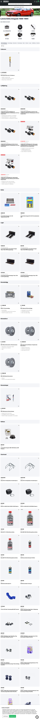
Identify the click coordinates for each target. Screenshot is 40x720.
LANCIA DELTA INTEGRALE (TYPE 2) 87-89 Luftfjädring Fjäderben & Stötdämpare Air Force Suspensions (10, 145)
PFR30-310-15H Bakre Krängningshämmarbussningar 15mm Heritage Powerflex (10, 663)
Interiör (20, 35)
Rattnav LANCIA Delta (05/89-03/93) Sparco (9, 506)
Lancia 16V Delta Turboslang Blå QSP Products (10, 609)
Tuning (33, 35)
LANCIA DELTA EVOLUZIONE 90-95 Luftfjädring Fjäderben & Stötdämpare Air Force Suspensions (10, 112)
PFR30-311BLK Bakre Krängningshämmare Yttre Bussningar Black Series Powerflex (9, 691)
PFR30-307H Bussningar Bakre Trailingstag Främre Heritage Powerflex (29, 610)
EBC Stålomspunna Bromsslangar (7, 411)
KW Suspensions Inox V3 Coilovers (8, 75)
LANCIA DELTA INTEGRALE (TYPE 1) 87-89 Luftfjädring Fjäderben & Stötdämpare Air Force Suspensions (30, 112)
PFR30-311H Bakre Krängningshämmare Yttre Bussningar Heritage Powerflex (30, 691)
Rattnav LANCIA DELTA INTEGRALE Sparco (29, 506)
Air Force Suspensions (4, 110)
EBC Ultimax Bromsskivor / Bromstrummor (9, 344)
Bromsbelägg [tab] (10, 43)
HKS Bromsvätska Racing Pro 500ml (28, 557)
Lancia (11, 7)
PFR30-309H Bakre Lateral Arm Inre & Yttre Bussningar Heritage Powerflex (29, 637)
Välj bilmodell (6, 7)
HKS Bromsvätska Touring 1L (26, 583)
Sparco (2, 479)
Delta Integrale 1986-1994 (19, 7)
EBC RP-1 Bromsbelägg (5, 308)
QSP (1, 446)
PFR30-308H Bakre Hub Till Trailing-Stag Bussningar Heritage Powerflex (9, 637)
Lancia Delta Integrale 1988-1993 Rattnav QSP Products (10, 448)
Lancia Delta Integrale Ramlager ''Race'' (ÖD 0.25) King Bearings (9, 276)
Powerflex (22, 607)
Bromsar (20, 27)
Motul (2, 530)
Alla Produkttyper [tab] (4, 43)
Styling (7, 35)
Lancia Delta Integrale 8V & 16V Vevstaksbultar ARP (30, 217)
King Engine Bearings (4, 247)
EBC (1, 306)
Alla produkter (7, 27)
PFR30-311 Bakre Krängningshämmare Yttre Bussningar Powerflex (29, 663)
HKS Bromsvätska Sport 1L (6, 583)
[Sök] (20, 4)
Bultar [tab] (24, 43)
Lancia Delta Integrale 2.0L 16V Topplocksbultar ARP (7, 217)
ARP (1, 214)
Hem (2, 7)
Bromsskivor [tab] (15, 43)
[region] (20, 64)
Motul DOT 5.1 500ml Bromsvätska (7, 532)
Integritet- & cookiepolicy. (32, 713)
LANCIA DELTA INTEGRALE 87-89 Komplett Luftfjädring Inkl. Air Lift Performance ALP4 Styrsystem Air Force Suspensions (29, 145)
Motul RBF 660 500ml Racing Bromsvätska (29, 532)
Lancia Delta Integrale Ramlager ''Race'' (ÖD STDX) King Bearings (29, 276)
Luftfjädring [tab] (34, 43)
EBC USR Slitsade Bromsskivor (7, 376)
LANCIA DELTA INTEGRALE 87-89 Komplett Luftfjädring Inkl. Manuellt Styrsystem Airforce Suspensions (10, 178)
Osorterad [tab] (38, 43)
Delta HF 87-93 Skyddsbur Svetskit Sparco (9, 480)
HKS (21, 556)
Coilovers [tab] (26, 43)
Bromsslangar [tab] (20, 43)
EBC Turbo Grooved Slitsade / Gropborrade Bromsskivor (29, 345)
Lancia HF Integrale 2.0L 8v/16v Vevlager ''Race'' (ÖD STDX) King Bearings (29, 249)
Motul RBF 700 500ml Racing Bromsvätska (9, 557)
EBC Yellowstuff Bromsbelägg (26, 308)
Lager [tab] (30, 43)
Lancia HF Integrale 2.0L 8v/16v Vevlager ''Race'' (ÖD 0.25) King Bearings (9, 249)
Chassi (33, 27)
